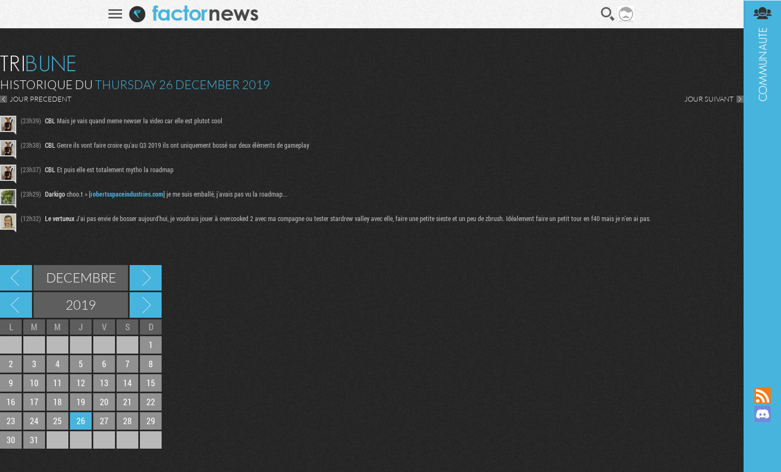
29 (150, 420)
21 (127, 401)
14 (127, 382)
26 (80, 420)
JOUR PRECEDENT (41, 99)
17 (34, 401)
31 (34, 439)
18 (57, 401)
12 (80, 382)
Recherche (607, 14)
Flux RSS (762, 395)
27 (104, 420)
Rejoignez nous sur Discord (762, 414)
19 (80, 401)
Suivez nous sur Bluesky (762, 451)
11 (57, 382)
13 (104, 382)
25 (57, 420)
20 (104, 401)
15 (150, 382)
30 (11, 439)
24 (34, 420)
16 (11, 401)
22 (150, 401)
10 (34, 382)
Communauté (762, 183)
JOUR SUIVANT (708, 99)
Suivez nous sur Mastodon (762, 432)
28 (127, 420)
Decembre (81, 277)
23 (11, 420)
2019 (81, 305)
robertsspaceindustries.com (127, 194)
